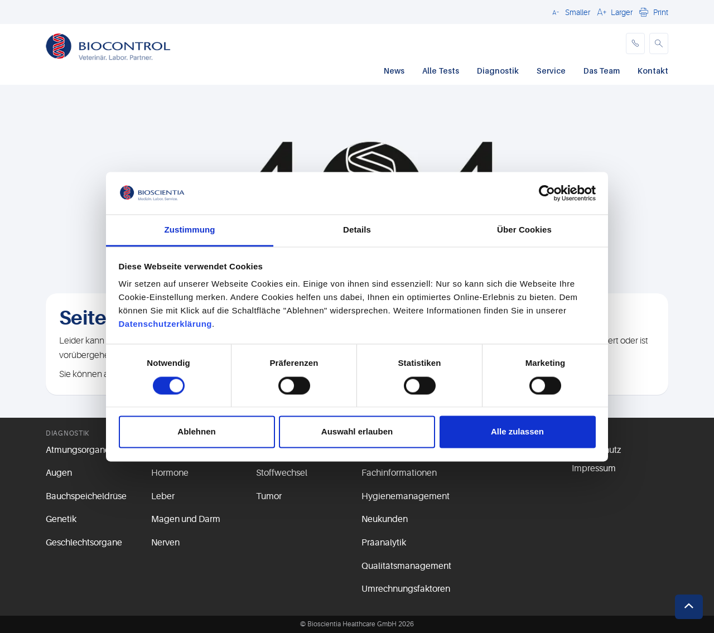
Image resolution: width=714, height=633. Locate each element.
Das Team (601, 70)
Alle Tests (440, 70)
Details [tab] (357, 230)
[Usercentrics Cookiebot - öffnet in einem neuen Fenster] (547, 193)
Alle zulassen (517, 432)
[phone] (635, 43)
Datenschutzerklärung (166, 324)
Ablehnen (196, 432)
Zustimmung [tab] (190, 230)
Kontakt (653, 70)
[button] (569, 11)
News (394, 70)
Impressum (594, 468)
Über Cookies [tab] (524, 230)
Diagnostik (498, 70)
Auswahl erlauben (357, 432)
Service (551, 70)
